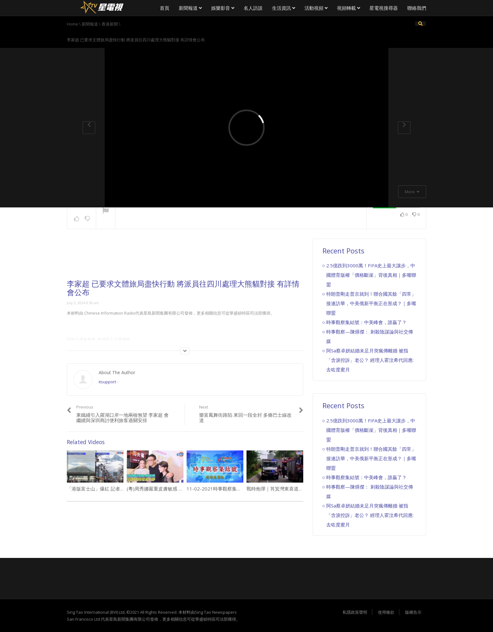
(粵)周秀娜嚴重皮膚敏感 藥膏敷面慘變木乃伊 (174, 488)
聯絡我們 (416, 8)
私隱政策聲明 (355, 612)
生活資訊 (283, 8)
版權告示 (413, 612)
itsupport (107, 382)
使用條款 (386, 612)
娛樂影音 (222, 8)
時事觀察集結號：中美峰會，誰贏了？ (366, 322)
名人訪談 (253, 8)
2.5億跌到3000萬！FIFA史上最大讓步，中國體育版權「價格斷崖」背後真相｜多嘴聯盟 (371, 274)
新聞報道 (190, 8)
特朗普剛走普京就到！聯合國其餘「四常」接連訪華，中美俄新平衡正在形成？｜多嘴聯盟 (371, 303)
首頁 (164, 8)
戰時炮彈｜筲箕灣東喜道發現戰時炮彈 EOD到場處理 (301, 488)
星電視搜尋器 (383, 8)
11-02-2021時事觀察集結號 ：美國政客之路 (234, 488)
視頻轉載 (348, 8)
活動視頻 (316, 8)
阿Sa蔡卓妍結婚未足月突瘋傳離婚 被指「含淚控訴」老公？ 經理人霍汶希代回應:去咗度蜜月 (370, 360)
